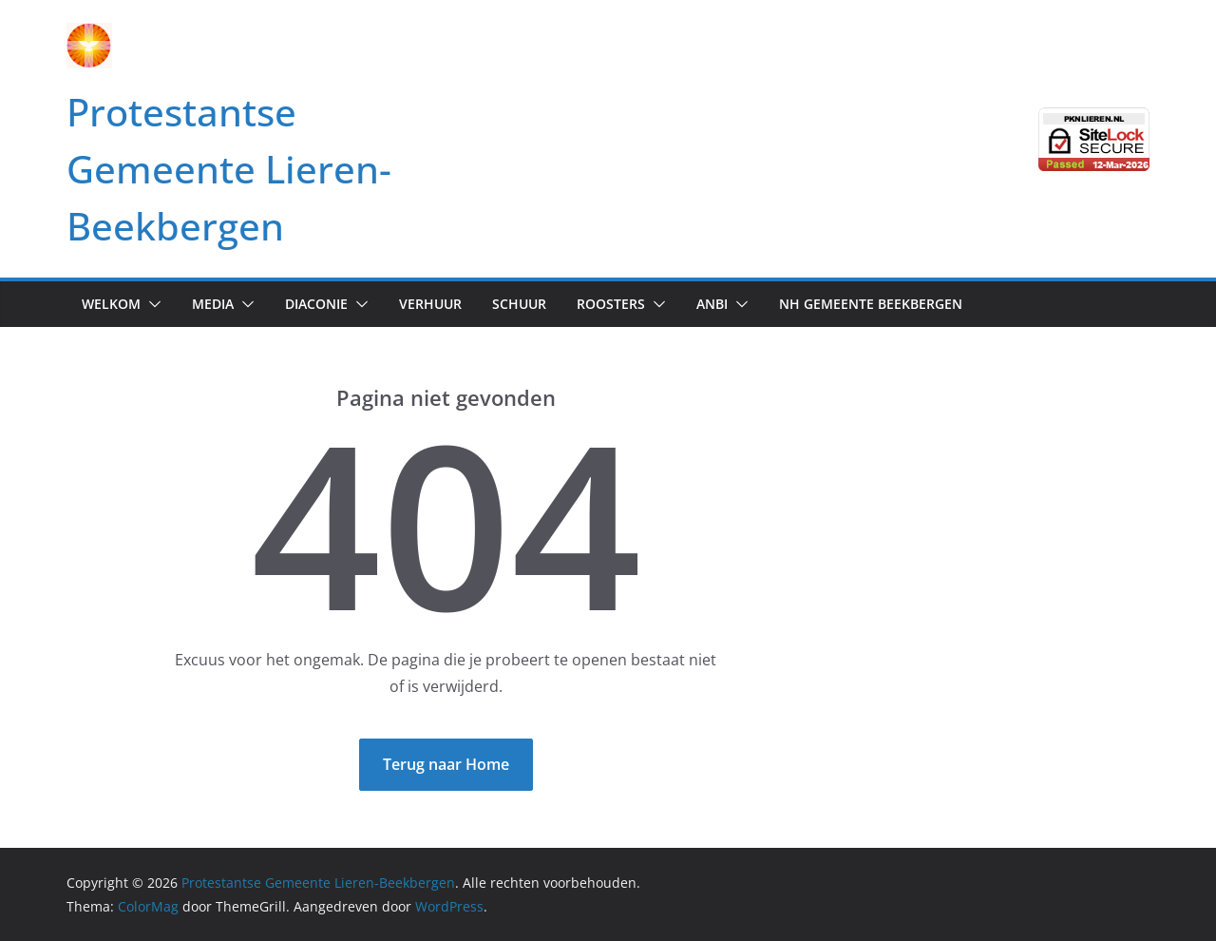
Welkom (111, 304)
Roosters (611, 304)
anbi (712, 304)
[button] (151, 304)
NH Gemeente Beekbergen (870, 304)
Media (213, 304)
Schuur (519, 304)
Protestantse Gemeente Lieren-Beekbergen (228, 169)
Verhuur (430, 304)
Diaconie (316, 304)
